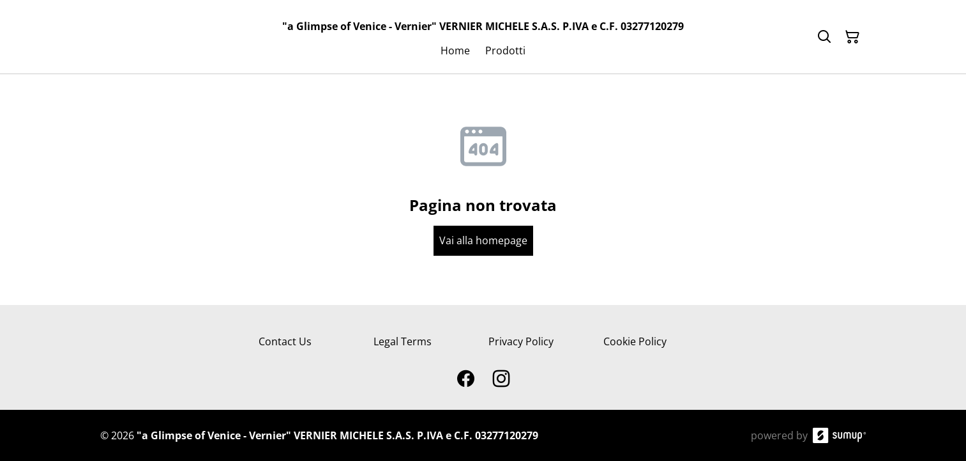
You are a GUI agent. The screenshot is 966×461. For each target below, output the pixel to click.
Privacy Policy (521, 341)
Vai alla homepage (483, 240)
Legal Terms (403, 341)
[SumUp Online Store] (839, 435)
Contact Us (285, 341)
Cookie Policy (635, 341)
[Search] (824, 37)
